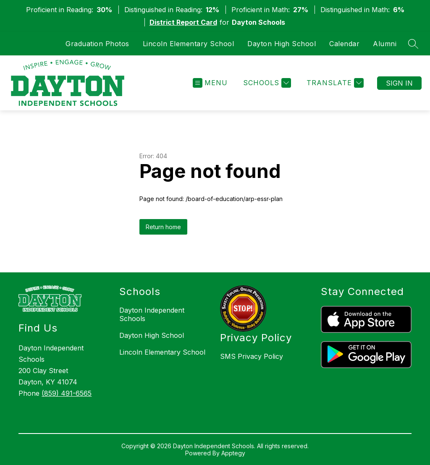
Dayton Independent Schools (151, 314)
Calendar (344, 43)
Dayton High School (281, 43)
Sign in (399, 83)
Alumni (384, 43)
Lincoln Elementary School (188, 43)
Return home (163, 226)
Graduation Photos (97, 43)
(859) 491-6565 (67, 393)
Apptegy (233, 453)
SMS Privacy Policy (251, 356)
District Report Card (183, 22)
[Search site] (413, 44)
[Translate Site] (334, 83)
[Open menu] (210, 83)
